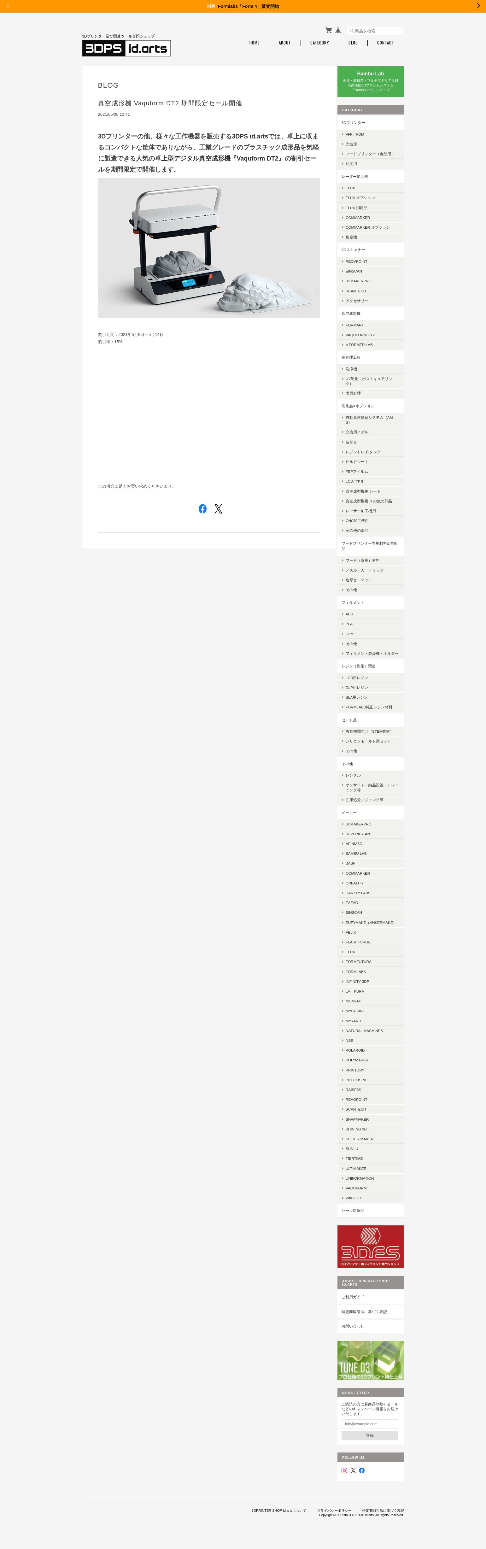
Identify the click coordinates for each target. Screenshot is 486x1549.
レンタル (358, 783)
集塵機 (356, 240)
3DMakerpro (364, 284)
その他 (356, 593)
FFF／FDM (360, 133)
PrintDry (360, 1083)
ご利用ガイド (358, 1307)
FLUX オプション (365, 201)
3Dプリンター (358, 121)
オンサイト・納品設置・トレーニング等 (373, 795)
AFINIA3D (359, 852)
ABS (354, 617)
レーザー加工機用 (366, 514)
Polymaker (362, 1073)
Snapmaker (362, 1132)
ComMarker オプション (373, 231)
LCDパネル (360, 485)
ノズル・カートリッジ (370, 574)
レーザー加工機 (360, 180)
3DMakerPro (364, 832)
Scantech (361, 1122)
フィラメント (358, 606)
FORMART (360, 328)
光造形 (356, 143)
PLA (354, 627)
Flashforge (363, 955)
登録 (372, 1442)
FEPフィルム (362, 475)
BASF (355, 871)
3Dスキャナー (358, 253)
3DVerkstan (363, 842)
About (285, 42)
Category (319, 42)
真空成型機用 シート (368, 495)
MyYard (358, 1034)
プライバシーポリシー (334, 1518)
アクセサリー (362, 304)
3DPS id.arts (250, 135)
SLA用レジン (362, 705)
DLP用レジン (362, 696)
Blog (353, 42)
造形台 (356, 445)
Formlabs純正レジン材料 (374, 715)
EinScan (359, 275)
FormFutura (364, 975)
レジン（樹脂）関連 (364, 674)
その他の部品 (362, 534)
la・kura (360, 1004)
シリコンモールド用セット (373, 749)
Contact (385, 42)
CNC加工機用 (362, 524)
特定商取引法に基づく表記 (369, 1321)
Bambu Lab (361, 862)
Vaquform (361, 1201)
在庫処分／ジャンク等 (370, 808)
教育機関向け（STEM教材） (375, 739)
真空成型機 (356, 317)
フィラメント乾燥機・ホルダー (373, 659)
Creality (360, 891)
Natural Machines (369, 1043)
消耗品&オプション (363, 409)
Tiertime (359, 1172)
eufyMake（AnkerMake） (373, 933)
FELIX (356, 945)
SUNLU (357, 1162)
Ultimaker (361, 1181)
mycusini (360, 1024)
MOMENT (359, 1014)
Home (254, 42)
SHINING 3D (361, 1142)
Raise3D (358, 1102)
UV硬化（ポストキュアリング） (374, 384)
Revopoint (361, 1113)
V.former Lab (364, 348)
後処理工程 (356, 361)
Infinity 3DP (362, 994)
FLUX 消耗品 (361, 211)
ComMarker (363, 221)
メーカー (354, 821)
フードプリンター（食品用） (371, 154)
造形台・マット (364, 583)
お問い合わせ (358, 1336)
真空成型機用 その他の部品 (374, 504)
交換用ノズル (362, 435)
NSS (354, 1053)
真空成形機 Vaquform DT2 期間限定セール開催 (170, 101)
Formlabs (361, 985)
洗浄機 (356, 372)
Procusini (361, 1093)
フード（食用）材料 (368, 564)
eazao (357, 911)
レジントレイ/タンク (368, 455)
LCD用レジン (362, 686)
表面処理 (358, 397)
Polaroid (360, 1063)
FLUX (355, 191)
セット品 (354, 728)
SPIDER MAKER (364, 1152)
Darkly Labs (363, 901)
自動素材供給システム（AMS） (374, 423)
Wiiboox (359, 1211)
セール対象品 (358, 1224)
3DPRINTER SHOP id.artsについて (279, 1518)
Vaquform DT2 (365, 338)
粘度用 (356, 167)
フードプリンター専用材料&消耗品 (372, 549)
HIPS (355, 637)
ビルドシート (362, 465)
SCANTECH (361, 294)
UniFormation (365, 1191)
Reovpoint (361, 265)
